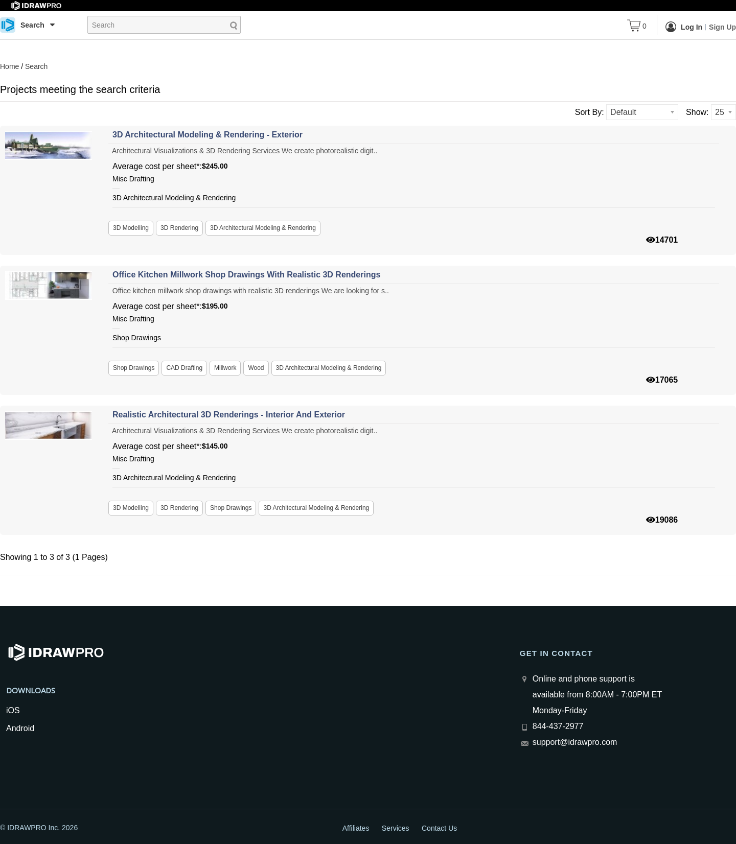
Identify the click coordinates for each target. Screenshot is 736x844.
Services (395, 828)
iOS (13, 710)
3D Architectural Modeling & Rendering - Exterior (207, 134)
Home (9, 66)
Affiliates (356, 828)
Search (36, 66)
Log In (683, 26)
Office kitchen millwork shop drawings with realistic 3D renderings (246, 274)
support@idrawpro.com (575, 742)
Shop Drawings (133, 367)
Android (20, 728)
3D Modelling (131, 227)
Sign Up (722, 27)
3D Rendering (179, 227)
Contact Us (439, 828)
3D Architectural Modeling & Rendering (263, 227)
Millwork (225, 367)
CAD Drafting (184, 367)
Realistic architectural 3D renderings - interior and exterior (228, 414)
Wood (256, 367)
